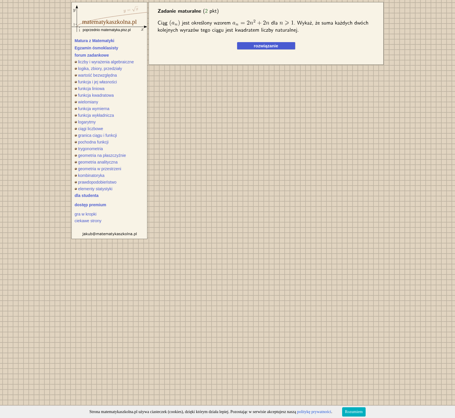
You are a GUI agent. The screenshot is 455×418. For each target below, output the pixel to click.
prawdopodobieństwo (95, 182)
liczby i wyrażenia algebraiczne (104, 62)
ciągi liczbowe (89, 128)
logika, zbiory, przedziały (98, 68)
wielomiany (86, 102)
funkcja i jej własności (96, 82)
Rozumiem (354, 412)
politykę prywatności (314, 412)
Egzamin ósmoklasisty (96, 48)
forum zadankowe (92, 55)
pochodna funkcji (92, 142)
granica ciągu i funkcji (96, 135)
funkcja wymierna (92, 108)
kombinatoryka (89, 175)
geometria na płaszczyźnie (100, 155)
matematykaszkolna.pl (109, 21)
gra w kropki (85, 214)
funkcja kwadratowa (94, 95)
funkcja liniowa (89, 88)
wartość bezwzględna (96, 75)
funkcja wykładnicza (94, 115)
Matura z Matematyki (94, 40)
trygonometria (89, 148)
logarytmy (85, 122)
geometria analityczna (96, 162)
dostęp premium (90, 204)
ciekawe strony (88, 220)
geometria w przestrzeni (98, 168)
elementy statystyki (93, 188)
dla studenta (86, 195)
